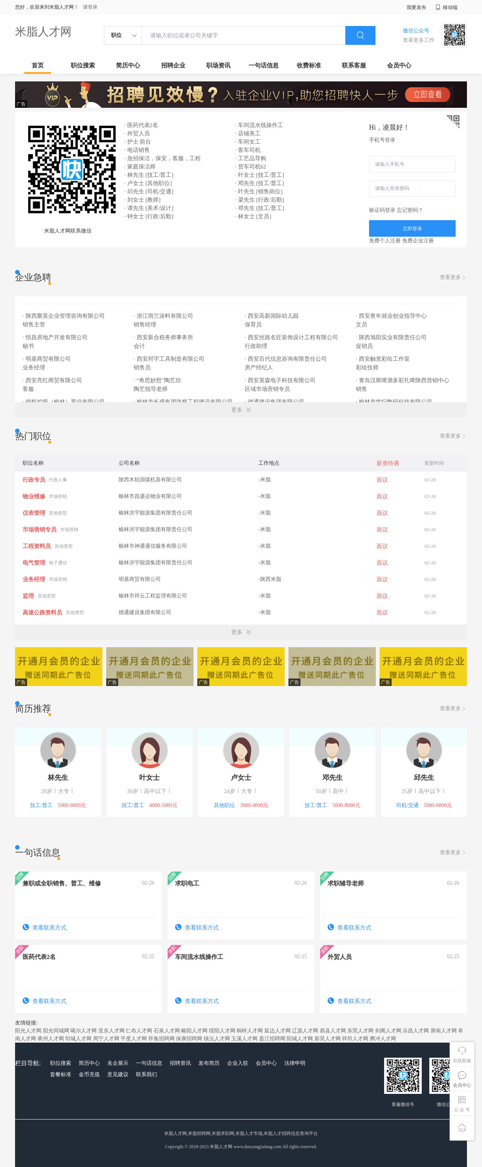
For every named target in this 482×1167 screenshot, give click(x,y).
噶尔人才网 (83, 1031)
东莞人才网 (360, 1031)
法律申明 (294, 1063)
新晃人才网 (327, 1038)
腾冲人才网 (383, 1038)
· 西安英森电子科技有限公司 (281, 380)
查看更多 (453, 277)
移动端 (447, 7)
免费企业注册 (418, 241)
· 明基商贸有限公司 (47, 359)
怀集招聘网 (161, 1038)
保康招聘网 (189, 1038)
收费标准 (309, 65)
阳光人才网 (28, 1031)
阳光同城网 (56, 1031)
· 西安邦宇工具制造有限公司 (170, 359)
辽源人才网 (305, 1031)
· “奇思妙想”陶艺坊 (158, 380)
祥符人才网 (355, 1038)
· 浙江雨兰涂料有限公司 (164, 316)
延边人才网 (277, 1031)
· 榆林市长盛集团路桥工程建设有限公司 (184, 402)
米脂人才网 (43, 31)
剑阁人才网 (388, 1031)
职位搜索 (83, 65)
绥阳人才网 (222, 1031)
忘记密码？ (410, 210)
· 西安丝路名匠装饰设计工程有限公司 (292, 337)
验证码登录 (382, 210)
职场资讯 (218, 65)
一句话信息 (264, 65)
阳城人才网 (300, 1038)
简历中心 (128, 65)
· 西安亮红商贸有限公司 (53, 380)
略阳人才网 (194, 1031)
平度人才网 (133, 1038)
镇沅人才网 (217, 1038)
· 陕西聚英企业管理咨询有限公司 (64, 316)
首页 (38, 65)
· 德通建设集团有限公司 (275, 402)
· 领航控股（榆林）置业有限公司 (64, 402)
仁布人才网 (139, 1031)
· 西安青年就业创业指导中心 (392, 316)
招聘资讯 (180, 1063)
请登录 (90, 7)
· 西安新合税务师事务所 (164, 337)
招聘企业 (173, 65)
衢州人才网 (51, 1038)
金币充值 (89, 1074)
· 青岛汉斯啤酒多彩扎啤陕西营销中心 (403, 380)
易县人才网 (333, 1031)
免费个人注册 (385, 241)
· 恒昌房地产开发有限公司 (56, 337)
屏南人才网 (443, 1031)
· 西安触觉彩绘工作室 (383, 359)
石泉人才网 (167, 1031)
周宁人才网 (106, 1038)
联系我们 (146, 1074)
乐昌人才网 (416, 1031)
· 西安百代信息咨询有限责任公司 (286, 359)
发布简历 (209, 1063)
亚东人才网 (111, 1031)
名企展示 (117, 1063)
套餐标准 (60, 1074)
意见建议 (117, 1074)
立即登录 (412, 228)
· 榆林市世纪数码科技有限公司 (394, 402)
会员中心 (399, 65)
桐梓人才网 (249, 1031)
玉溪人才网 (244, 1038)
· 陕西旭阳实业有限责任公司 (392, 337)
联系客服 (354, 65)
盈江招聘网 (272, 1038)
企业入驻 (237, 1063)
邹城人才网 (78, 1038)
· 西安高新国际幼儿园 (272, 316)
